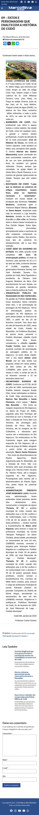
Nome (5, 760)
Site (4, 776)
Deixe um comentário (13, 39)
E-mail (5, 768)
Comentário (7, 733)
